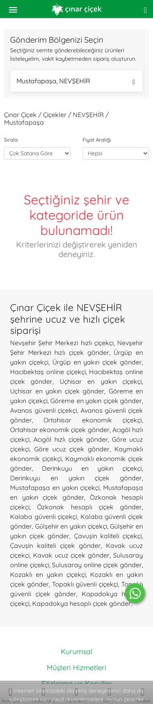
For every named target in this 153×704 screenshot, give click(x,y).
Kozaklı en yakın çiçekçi (48, 574)
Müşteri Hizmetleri (76, 667)
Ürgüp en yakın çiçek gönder (97, 362)
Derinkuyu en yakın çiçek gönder (76, 478)
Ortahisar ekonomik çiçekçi (92, 420)
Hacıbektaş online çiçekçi (48, 372)
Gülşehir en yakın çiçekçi (71, 526)
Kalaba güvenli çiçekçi (43, 517)
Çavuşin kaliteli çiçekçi (108, 536)
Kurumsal (76, 651)
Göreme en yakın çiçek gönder (96, 401)
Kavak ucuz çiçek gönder (71, 555)
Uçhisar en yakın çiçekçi (101, 381)
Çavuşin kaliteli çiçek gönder (55, 545)
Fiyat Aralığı (97, 139)
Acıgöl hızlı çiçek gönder (70, 439)
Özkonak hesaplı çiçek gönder (89, 507)
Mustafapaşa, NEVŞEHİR (76, 82)
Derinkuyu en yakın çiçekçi (92, 468)
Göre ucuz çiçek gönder (72, 449)
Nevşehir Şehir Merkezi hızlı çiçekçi (62, 343)
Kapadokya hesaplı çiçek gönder (81, 603)
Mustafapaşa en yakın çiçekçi (54, 488)
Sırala (11, 139)
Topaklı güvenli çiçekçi (85, 584)
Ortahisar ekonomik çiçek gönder (60, 430)
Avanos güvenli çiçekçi (43, 410)
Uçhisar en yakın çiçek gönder (57, 391)
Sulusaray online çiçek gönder (97, 565)
